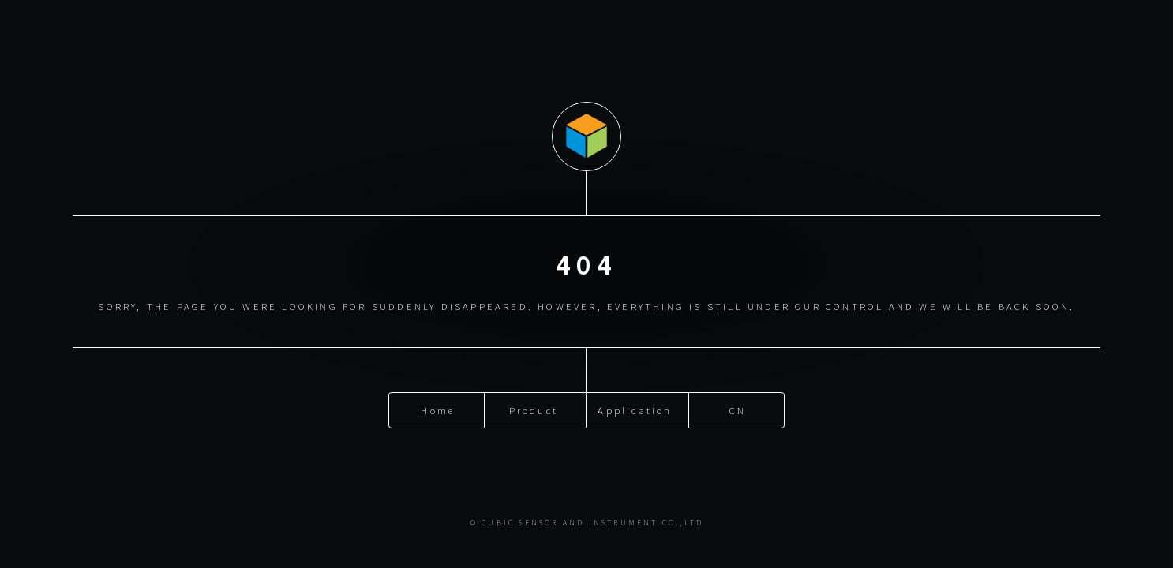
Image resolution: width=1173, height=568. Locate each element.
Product (533, 409)
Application (635, 409)
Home (438, 409)
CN (737, 409)
